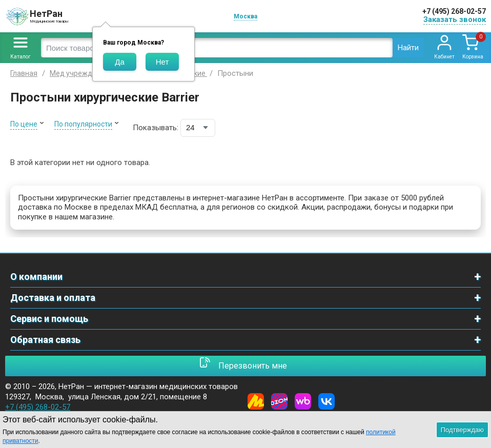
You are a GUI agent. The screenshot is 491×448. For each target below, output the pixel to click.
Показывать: (155, 127)
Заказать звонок (454, 19)
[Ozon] (279, 401)
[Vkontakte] (326, 401)
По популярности (83, 124)
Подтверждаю (462, 430)
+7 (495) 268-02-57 (454, 11)
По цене (23, 124)
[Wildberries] (303, 401)
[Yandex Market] (256, 401)
